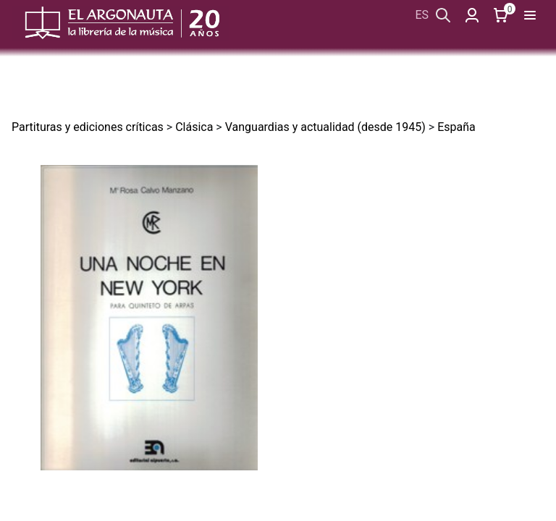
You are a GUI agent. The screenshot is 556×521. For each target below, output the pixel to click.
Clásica (194, 127)
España (456, 127)
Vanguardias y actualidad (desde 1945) (325, 127)
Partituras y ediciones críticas (88, 127)
